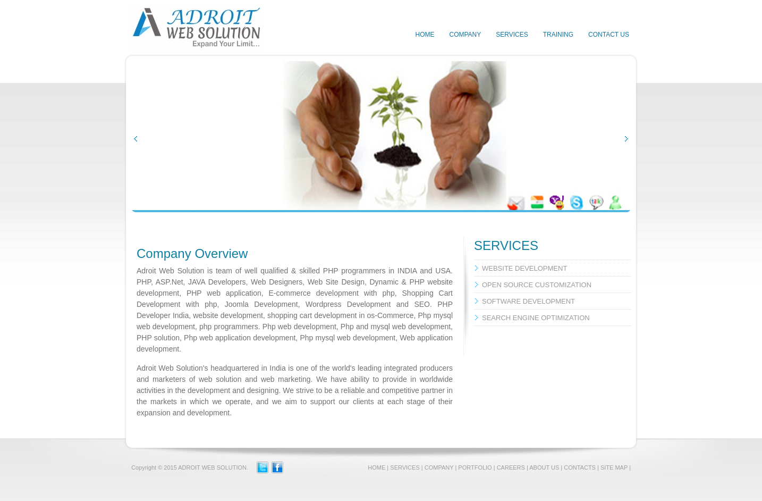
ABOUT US (544, 467)
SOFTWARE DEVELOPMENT (528, 301)
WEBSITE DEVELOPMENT (524, 268)
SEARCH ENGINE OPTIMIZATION (536, 318)
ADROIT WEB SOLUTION (212, 467)
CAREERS (511, 467)
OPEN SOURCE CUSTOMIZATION (536, 285)
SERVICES (512, 34)
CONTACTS (580, 467)
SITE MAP (614, 467)
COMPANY (465, 34)
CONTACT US (608, 34)
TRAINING (558, 34)
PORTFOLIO (475, 467)
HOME (424, 34)
